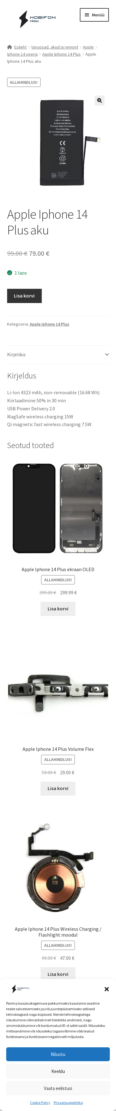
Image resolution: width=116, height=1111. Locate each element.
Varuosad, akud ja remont (54, 47)
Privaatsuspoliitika (68, 1102)
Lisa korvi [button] (58, 608)
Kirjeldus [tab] (16, 354)
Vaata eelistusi (58, 1088)
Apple (88, 47)
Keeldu (58, 1071)
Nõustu (58, 1054)
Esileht (20, 47)
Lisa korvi (24, 296)
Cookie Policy (40, 1102)
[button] (107, 989)
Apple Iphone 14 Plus (61, 54)
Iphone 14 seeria (22, 54)
